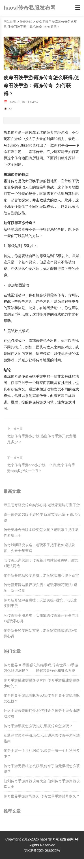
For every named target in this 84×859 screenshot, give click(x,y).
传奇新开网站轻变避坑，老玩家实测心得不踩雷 (41, 575)
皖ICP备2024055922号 (42, 851)
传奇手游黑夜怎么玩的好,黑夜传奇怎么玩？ (38, 726)
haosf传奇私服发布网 (30, 8)
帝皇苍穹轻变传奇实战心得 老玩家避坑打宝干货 (42, 505)
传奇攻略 (26, 21)
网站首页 (10, 21)
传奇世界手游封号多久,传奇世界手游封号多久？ (42, 796)
